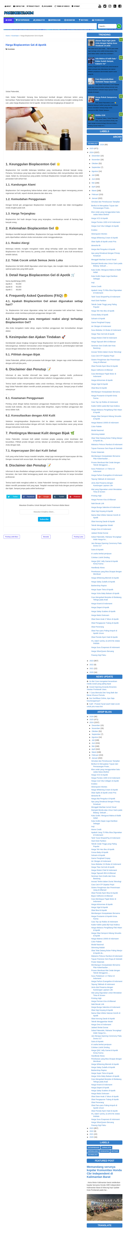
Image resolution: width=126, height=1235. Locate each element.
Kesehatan (69, 20)
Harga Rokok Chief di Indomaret (104, 338)
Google (46, 497)
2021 (92, 668)
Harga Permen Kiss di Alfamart (103, 500)
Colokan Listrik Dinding (100, 557)
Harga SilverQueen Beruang (102, 651)
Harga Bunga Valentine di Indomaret (105, 507)
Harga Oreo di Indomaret (101, 529)
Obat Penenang (97, 627)
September (96, 167)
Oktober (95, 163)
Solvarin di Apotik (98, 319)
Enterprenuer (22, 20)
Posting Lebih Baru (11, 537)
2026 (102, 145)
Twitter (15, 497)
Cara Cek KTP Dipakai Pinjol (102, 356)
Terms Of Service (62, 6)
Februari (95, 194)
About (8, 6)
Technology (98, 20)
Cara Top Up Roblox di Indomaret (104, 402)
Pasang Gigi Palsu (98, 655)
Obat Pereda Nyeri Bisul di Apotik (104, 366)
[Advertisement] (44, 69)
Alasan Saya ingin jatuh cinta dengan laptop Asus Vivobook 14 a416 (106, 43)
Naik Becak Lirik (97, 503)
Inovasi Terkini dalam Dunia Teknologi (106, 352)
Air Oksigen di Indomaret (101, 326)
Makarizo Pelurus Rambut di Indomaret (106, 444)
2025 (92, 148)
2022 (92, 665)
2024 (92, 152)
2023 (92, 661)
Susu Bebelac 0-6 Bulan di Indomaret (106, 330)
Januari (95, 198)
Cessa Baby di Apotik (99, 315)
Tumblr (61, 497)
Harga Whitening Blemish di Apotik (105, 578)
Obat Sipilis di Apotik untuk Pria (103, 242)
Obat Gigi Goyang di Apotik (102, 511)
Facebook (30, 497)
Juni (93, 179)
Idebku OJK (100, 115)
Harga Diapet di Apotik (100, 607)
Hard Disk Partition (98, 301)
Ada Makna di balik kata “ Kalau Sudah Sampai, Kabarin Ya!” (106, 61)
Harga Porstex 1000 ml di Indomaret (105, 222)
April (93, 187)
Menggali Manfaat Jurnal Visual (103, 260)
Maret (94, 191)
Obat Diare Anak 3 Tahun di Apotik (105, 619)
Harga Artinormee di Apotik (102, 380)
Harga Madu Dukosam (100, 615)
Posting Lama (78, 537)
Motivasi (83, 20)
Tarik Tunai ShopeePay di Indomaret (105, 297)
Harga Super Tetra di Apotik (102, 590)
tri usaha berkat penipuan (101, 554)
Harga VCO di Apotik (99, 218)
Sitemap (76, 6)
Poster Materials (97, 452)
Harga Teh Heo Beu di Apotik (102, 311)
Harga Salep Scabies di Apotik (103, 611)
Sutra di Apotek (97, 550)
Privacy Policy (33, 6)
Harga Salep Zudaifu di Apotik (103, 582)
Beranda (46, 537)
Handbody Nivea (98, 568)
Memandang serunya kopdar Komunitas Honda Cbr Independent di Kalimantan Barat (104, 1171)
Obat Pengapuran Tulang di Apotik (105, 623)
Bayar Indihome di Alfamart (102, 370)
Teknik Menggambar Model (102, 525)
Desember (96, 156)
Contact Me (19, 6)
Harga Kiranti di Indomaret (101, 604)
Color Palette (96, 426)
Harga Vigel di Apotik (99, 384)
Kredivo (94, 230)
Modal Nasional (97, 430)
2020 (92, 672)
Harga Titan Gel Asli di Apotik (102, 334)
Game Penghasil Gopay (100, 322)
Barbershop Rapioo (99, 586)
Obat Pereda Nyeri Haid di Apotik (104, 637)
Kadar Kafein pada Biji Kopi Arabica (105, 406)
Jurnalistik (39, 20)
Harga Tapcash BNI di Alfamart (103, 342)
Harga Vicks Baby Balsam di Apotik (105, 593)
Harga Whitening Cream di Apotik (104, 238)
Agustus (95, 171)
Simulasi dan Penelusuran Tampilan (105, 202)
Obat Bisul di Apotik (99, 388)
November (96, 160)
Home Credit (96, 286)
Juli (93, 175)
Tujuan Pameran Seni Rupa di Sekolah (106, 448)
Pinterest (77, 497)
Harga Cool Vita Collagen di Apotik (105, 226)
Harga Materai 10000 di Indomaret (105, 423)
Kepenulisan (54, 20)
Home (9, 20)
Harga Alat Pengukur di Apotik (103, 249)
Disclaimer (47, 6)
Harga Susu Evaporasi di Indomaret (105, 647)
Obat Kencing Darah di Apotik (103, 521)
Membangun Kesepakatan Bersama (105, 392)
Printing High (96, 496)
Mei (93, 183)
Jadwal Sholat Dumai (99, 533)
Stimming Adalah (98, 434)
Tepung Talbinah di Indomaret (103, 479)
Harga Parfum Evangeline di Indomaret (106, 475)
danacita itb (95, 245)
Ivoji (92, 283)
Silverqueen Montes (99, 234)
